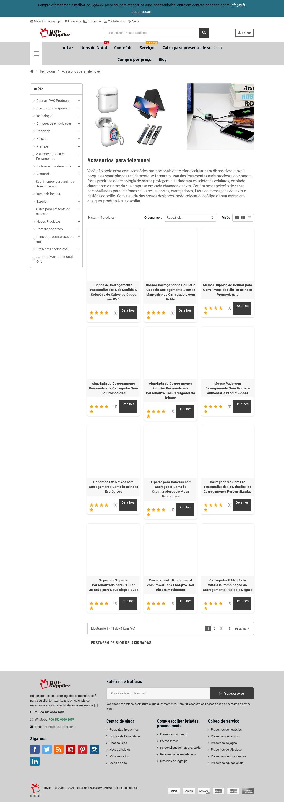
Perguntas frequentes (124, 730)
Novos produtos (120, 750)
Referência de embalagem (178, 754)
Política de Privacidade (124, 736)
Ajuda (133, 21)
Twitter (47, 749)
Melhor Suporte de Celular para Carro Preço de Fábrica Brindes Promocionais (227, 289)
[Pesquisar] (156, 33)
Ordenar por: (153, 217)
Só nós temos (169, 741)
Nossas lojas (118, 743)
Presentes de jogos (224, 743)
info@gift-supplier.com (59, 727)
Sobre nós (92, 21)
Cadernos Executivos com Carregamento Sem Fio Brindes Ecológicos (113, 486)
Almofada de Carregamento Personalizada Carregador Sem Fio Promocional (113, 388)
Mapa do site (118, 763)
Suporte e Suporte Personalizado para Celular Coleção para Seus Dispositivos (113, 585)
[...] (96, 705)
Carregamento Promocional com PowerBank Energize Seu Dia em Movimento (170, 585)
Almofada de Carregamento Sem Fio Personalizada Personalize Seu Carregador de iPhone (170, 391)
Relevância (174, 217)
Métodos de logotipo (45, 21)
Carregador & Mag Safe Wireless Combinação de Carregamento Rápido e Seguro (227, 585)
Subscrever (231, 693)
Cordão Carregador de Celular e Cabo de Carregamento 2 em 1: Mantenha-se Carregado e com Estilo (170, 292)
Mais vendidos (119, 756)
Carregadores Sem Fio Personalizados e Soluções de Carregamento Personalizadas (228, 486)
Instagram (94, 749)
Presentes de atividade (226, 750)
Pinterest (82, 749)
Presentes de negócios (226, 730)
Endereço (72, 21)
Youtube (70, 749)
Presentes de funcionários (228, 756)
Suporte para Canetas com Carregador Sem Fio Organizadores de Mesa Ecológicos (170, 489)
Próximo (242, 628)
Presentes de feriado (225, 736)
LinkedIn (35, 761)
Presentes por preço (173, 734)
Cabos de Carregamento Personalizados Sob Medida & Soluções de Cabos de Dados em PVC (113, 292)
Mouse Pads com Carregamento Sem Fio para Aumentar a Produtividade (228, 388)
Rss (59, 749)
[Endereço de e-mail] (158, 693)
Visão (226, 217)
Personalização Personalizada (180, 748)
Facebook (35, 749)
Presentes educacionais (227, 763)
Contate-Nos (114, 21)
